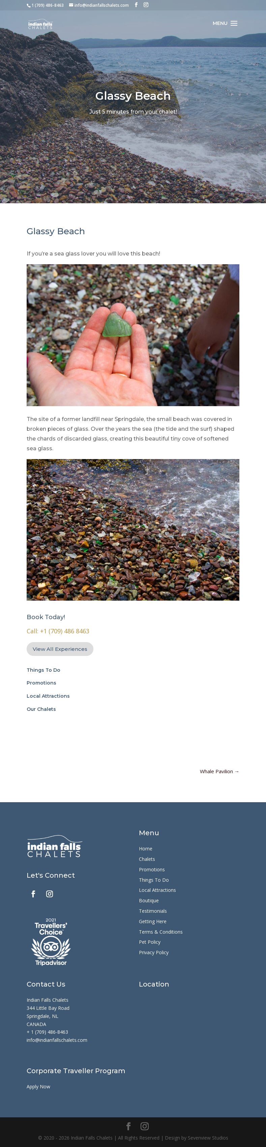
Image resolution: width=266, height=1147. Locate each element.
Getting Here (153, 921)
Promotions (41, 683)
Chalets (147, 859)
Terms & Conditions (161, 932)
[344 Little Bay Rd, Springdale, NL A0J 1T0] (189, 1027)
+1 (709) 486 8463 (64, 631)
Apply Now (38, 1086)
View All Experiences (60, 649)
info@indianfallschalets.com (57, 1040)
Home (145, 848)
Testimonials (153, 911)
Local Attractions (48, 696)
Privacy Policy (154, 952)
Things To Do (43, 670)
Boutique (149, 900)
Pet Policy (149, 942)
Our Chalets (41, 709)
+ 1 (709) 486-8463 (47, 1032)
